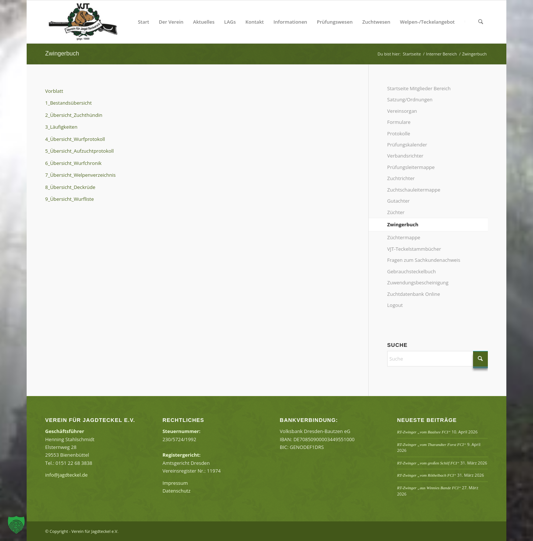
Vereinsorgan (402, 111)
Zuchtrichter (401, 178)
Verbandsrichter (405, 155)
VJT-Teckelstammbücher (414, 249)
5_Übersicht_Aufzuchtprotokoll (79, 151)
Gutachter (398, 200)
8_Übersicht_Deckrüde (70, 187)
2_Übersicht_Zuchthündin (74, 115)
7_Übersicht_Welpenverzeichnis (80, 175)
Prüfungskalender (407, 144)
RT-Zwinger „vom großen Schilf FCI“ (428, 463)
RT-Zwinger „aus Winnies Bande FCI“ (429, 488)
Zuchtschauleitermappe (413, 189)
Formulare (398, 122)
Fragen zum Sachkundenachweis (423, 260)
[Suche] (480, 21)
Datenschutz (176, 490)
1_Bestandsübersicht (68, 102)
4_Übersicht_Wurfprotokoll (75, 139)
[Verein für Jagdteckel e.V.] (91, 21)
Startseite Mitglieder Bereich (418, 88)
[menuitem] (143, 21)
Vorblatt (54, 91)
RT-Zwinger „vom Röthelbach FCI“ (426, 475)
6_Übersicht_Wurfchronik (73, 163)
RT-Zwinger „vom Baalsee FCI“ (423, 432)
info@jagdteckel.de (66, 474)
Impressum (175, 483)
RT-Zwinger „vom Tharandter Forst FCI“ (431, 444)
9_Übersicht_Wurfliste (69, 199)
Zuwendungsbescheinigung (417, 282)
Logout (395, 305)
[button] (16, 524)
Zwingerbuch (62, 53)
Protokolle (398, 133)
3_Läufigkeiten (61, 127)
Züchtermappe (403, 237)
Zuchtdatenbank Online (413, 294)
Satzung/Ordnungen (409, 99)
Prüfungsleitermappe (411, 167)
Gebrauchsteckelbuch (411, 271)
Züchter (396, 212)
